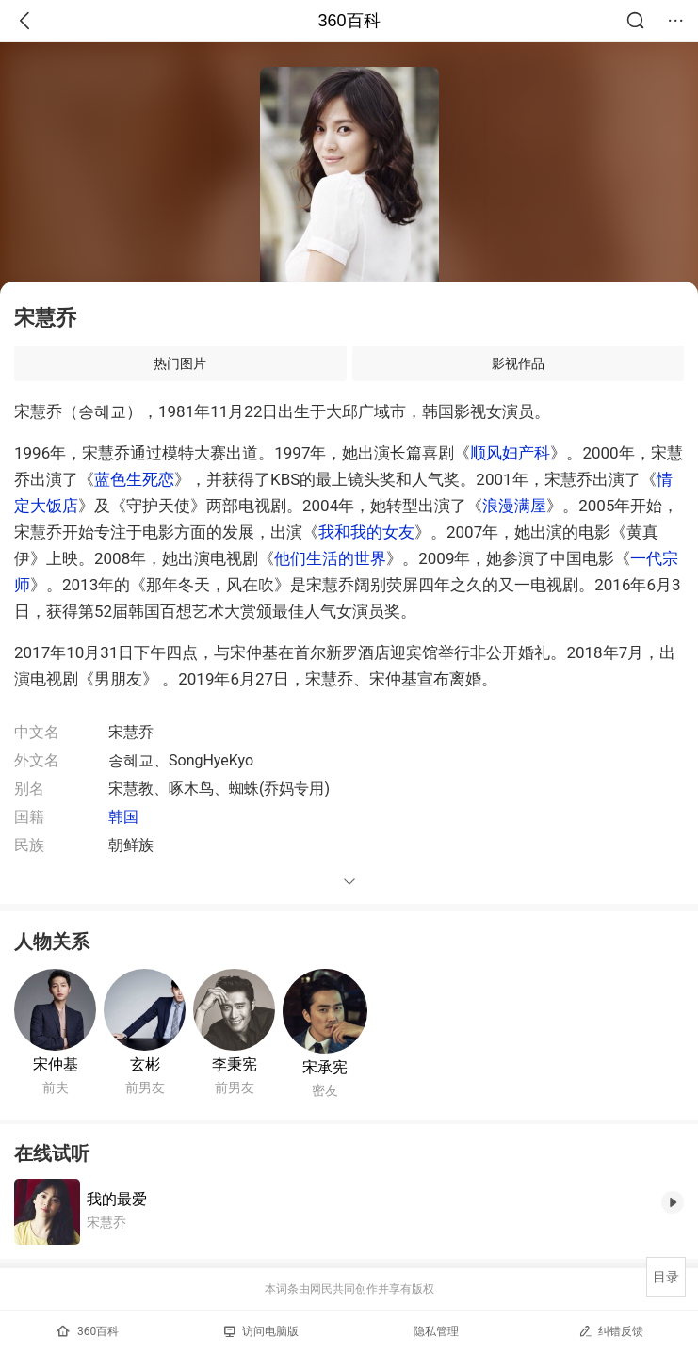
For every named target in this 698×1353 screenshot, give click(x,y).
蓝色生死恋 (134, 479)
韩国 (123, 817)
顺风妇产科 (510, 452)
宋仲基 (55, 1064)
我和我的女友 (366, 532)
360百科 (348, 20)
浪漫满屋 (514, 505)
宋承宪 (325, 1067)
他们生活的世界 (330, 558)
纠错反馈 (610, 1331)
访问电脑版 (261, 1331)
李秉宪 (234, 1064)
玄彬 (145, 1064)
